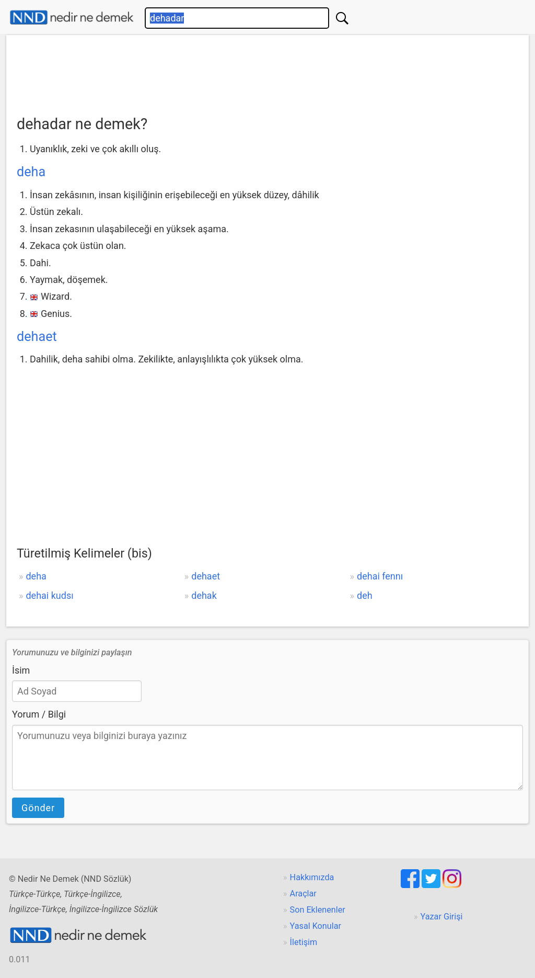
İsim (21, 670)
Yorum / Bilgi (39, 714)
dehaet (37, 336)
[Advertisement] (267, 72)
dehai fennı (380, 576)
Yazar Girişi (442, 917)
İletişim (304, 942)
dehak (204, 595)
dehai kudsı (49, 595)
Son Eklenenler (317, 910)
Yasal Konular (315, 926)
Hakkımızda (312, 877)
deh (365, 595)
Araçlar (303, 894)
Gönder (38, 807)
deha (31, 171)
